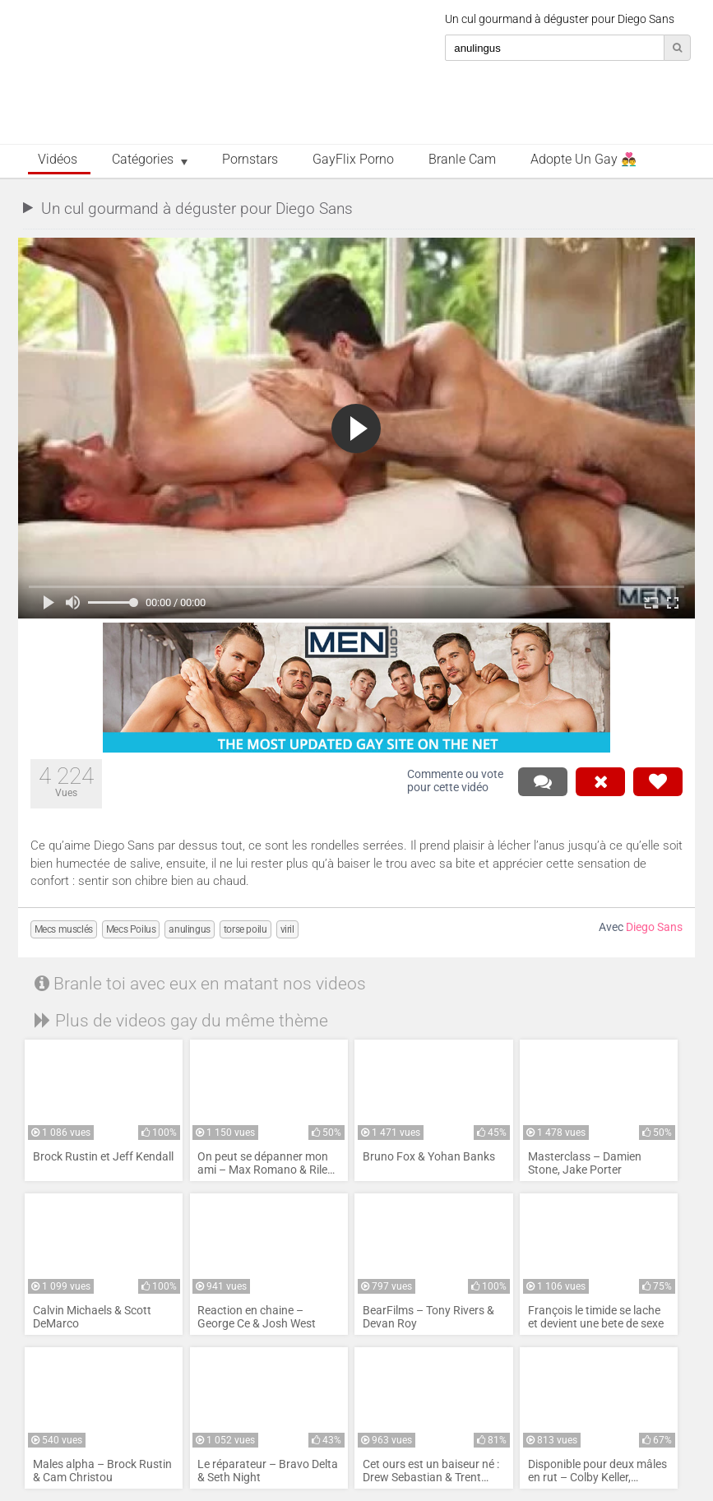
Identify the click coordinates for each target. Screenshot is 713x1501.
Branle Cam (462, 159)
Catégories (143, 159)
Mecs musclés (64, 929)
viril (287, 929)
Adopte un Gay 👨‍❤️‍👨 (583, 159)
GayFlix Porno (353, 159)
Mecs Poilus (131, 929)
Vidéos (57, 159)
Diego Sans (654, 927)
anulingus (189, 929)
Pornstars (250, 159)
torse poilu (245, 929)
